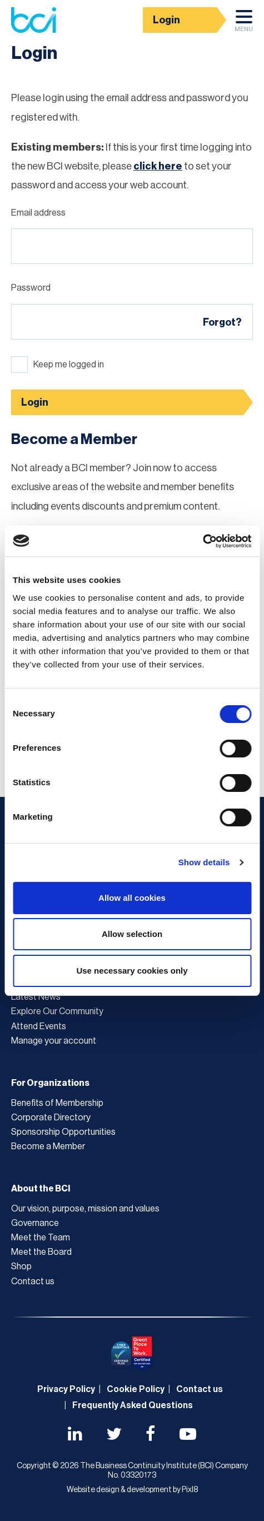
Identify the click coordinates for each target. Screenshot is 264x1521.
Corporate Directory (51, 1117)
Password (31, 287)
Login (166, 20)
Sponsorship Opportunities (63, 1132)
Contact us (32, 1281)
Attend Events (38, 1026)
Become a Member (48, 1146)
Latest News (36, 997)
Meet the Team (40, 1237)
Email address (38, 212)
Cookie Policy (136, 1389)
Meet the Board (41, 1252)
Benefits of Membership (57, 1103)
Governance (35, 1223)
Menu (244, 24)
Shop (21, 1266)
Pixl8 (190, 1490)
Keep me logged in (68, 364)
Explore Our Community (57, 1011)
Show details (204, 862)
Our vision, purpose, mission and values (85, 1208)
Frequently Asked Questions (132, 1405)
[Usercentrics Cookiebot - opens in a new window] (202, 541)
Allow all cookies (132, 897)
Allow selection (132, 934)
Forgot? (222, 322)
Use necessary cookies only (131, 970)
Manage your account (53, 1040)
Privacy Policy (66, 1389)
